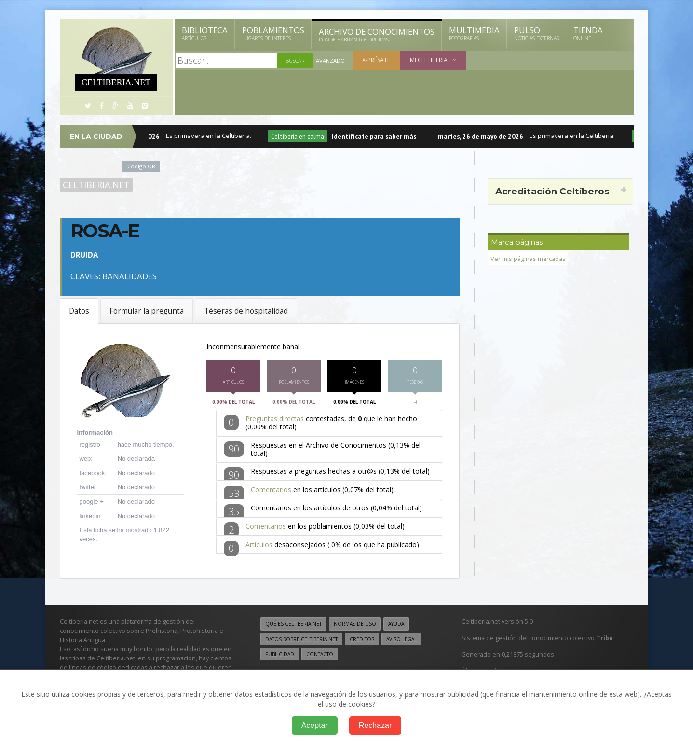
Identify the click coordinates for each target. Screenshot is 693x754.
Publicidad (279, 655)
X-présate (376, 60)
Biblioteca (205, 33)
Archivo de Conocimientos (377, 34)
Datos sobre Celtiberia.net (301, 640)
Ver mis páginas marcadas (528, 259)
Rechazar (375, 725)
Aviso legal (401, 640)
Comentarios (271, 491)
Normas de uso (355, 625)
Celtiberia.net (96, 185)
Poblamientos (273, 33)
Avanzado (330, 60)
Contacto (319, 655)
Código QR (141, 166)
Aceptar (314, 725)
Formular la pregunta (146, 311)
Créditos (362, 640)
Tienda (588, 33)
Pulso (536, 33)
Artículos (258, 545)
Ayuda (396, 625)
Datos (79, 311)
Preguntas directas (274, 420)
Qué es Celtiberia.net (293, 625)
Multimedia (474, 33)
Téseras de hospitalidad (246, 311)
